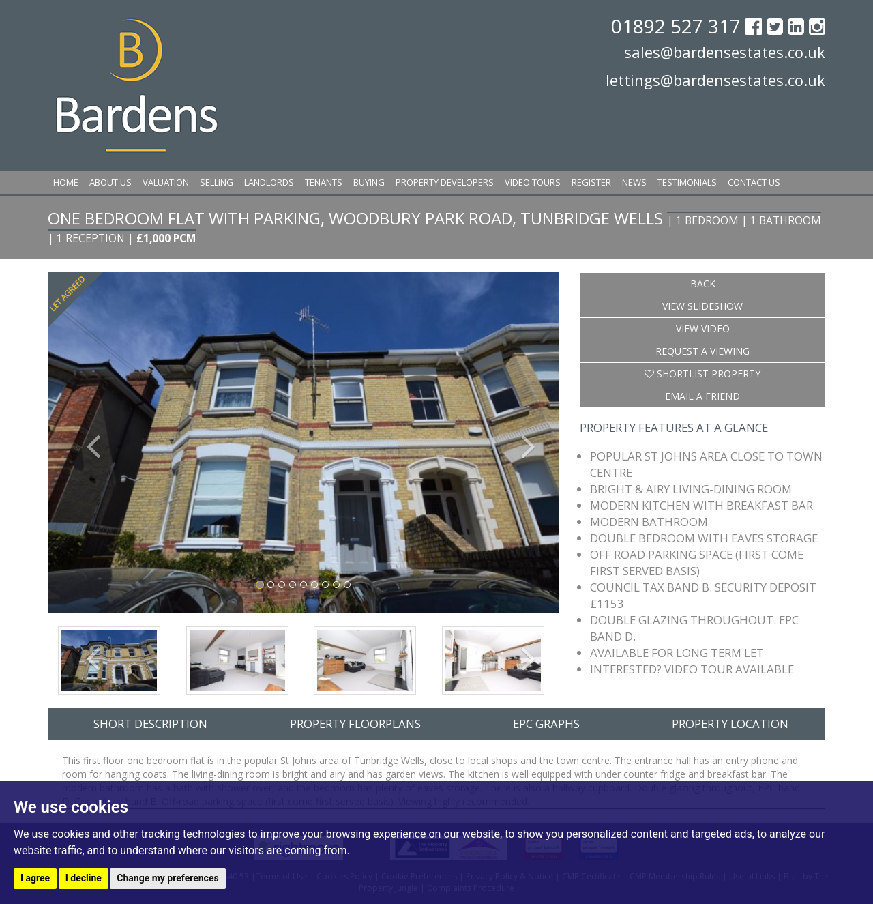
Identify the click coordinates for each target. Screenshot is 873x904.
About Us (110, 182)
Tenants (323, 182)
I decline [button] (83, 878)
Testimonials (687, 182)
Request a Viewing (702, 351)
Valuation (166, 182)
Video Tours (533, 182)
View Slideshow (702, 306)
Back (702, 283)
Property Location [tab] (730, 723)
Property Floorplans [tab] (355, 723)
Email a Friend (702, 396)
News (634, 182)
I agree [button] (35, 878)
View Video (703, 328)
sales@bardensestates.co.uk (724, 52)
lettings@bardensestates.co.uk (715, 80)
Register (591, 182)
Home (65, 182)
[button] (86, 442)
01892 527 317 (678, 26)
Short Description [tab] (150, 723)
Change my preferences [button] (167, 878)
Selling (216, 182)
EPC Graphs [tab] (546, 723)
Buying (369, 182)
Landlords (269, 182)
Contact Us (754, 182)
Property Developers (445, 182)
